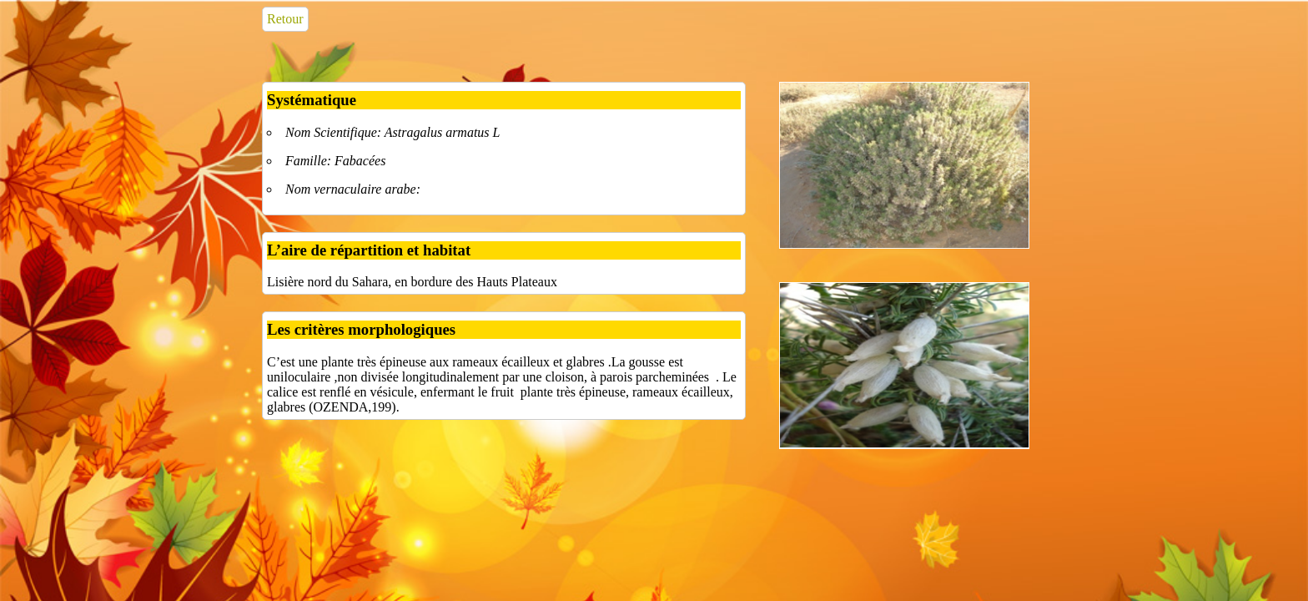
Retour (285, 19)
